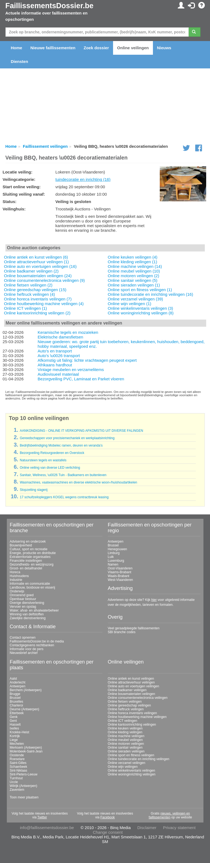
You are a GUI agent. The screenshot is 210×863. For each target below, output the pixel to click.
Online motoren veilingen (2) (133, 275)
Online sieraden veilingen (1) (134, 285)
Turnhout (16, 778)
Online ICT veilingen (122, 721)
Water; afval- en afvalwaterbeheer (34, 610)
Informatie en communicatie (30, 584)
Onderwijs (17, 591)
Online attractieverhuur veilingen (131, 682)
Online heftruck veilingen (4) (29, 294)
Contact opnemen (23, 637)
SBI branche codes (121, 632)
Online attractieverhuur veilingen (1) (36, 261)
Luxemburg (116, 561)
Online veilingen (133, 47)
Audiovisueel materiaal (58, 374)
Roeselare (17, 759)
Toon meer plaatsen (24, 797)
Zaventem (17, 790)
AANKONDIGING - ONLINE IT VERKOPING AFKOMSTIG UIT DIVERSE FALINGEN (81, 431)
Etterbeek (17, 713)
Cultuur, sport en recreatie (29, 549)
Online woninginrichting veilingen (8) (141, 313)
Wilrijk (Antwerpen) (23, 786)
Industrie (16, 580)
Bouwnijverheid (21, 545)
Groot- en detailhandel (26, 568)
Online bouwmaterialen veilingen (131, 694)
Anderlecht (17, 682)
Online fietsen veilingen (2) (28, 285)
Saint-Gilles (18, 763)
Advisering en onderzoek (28, 541)
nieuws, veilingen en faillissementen (169, 815)
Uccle (14, 782)
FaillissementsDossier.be (49, 6)
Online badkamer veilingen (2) (31, 271)
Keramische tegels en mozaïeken (68, 332)
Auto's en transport (55, 351)
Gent (13, 721)
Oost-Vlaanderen (120, 568)
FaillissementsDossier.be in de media (37, 641)
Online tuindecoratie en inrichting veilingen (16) (150, 294)
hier (154, 600)
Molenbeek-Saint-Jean (26, 751)
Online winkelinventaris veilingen (131, 770)
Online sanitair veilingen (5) (133, 280)
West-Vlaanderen (120, 580)
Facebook (107, 817)
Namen (113, 564)
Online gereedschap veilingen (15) (35, 289)
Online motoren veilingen (126, 744)
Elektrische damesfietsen (60, 337)
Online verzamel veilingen (126, 763)
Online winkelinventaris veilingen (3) (140, 308)
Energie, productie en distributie (33, 553)
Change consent (108, 832)
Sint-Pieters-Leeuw (23, 774)
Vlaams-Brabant (119, 572)
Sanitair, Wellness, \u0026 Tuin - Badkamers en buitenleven (63, 475)
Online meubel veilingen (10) (134, 271)
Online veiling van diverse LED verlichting (50, 468)
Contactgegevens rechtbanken (32, 645)
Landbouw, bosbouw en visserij (32, 587)
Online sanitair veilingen (125, 747)
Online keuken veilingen (125, 728)
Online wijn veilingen (123, 767)
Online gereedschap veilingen (129, 705)
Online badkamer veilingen (127, 690)
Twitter (42, 817)
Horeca (15, 572)
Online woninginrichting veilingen (132, 774)
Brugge (15, 694)
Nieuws (164, 47)
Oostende (17, 755)
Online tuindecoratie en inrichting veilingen (138, 759)
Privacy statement (179, 827)
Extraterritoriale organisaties (30, 557)
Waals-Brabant (118, 576)
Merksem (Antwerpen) (26, 747)
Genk (14, 717)
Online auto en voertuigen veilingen (133, 686)
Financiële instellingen (26, 561)
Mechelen (17, 744)
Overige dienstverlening (27, 603)
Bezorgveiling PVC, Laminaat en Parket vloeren (81, 379)
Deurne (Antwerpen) (24, 709)
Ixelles (14, 728)
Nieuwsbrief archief (24, 653)
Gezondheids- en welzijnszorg (32, 564)
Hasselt (15, 724)
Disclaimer (146, 827)
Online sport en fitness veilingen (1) (140, 289)
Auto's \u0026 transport (59, 355)
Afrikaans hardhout (55, 365)
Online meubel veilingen (125, 740)
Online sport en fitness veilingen (131, 755)
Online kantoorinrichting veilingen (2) (37, 313)
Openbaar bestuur (23, 599)
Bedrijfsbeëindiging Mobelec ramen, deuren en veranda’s (61, 445)
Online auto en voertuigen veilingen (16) (40, 266)
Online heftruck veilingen (126, 709)
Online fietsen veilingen (125, 701)
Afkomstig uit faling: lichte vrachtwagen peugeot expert (87, 360)
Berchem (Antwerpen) (26, 690)
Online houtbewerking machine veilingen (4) (44, 303)
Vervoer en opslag (23, 607)
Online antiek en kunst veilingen (131, 678)
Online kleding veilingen (125, 732)
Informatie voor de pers (26, 649)
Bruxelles (16, 701)
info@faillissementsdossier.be (47, 827)
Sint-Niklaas (18, 770)
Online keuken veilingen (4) (133, 257)
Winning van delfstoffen (27, 614)
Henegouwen (117, 549)
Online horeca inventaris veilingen (132, 713)
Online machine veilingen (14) (135, 266)
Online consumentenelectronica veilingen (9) (44, 280)
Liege (14, 740)
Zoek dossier (96, 47)
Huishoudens (19, 576)
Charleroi (16, 705)
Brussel (113, 545)
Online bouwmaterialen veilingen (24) (38, 275)
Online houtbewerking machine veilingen (137, 717)
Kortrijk (15, 736)
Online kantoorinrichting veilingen (132, 724)
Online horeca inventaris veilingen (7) (38, 299)
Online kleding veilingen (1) (132, 261)
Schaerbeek (18, 767)
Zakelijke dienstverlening (28, 618)
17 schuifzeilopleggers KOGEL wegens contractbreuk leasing (64, 497)
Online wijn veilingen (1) (129, 303)
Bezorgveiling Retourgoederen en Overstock (52, 453)
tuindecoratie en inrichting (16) (83, 179)
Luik (111, 557)
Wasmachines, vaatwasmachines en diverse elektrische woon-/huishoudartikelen (78, 482)
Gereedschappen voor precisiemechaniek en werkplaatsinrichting (67, 438)
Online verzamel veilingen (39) (135, 299)
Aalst (13, 678)
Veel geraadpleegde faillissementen (133, 628)
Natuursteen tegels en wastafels (43, 460)
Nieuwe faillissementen (52, 47)
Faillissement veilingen (45, 146)
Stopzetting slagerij (33, 490)
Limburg (114, 553)
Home (16, 47)
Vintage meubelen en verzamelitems (71, 369)
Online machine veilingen (126, 736)
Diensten (19, 61)
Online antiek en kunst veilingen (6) (36, 257)
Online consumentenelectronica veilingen (138, 698)
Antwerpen (115, 541)
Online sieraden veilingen (126, 751)
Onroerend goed (22, 595)
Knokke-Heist (19, 732)
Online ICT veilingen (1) (25, 308)
